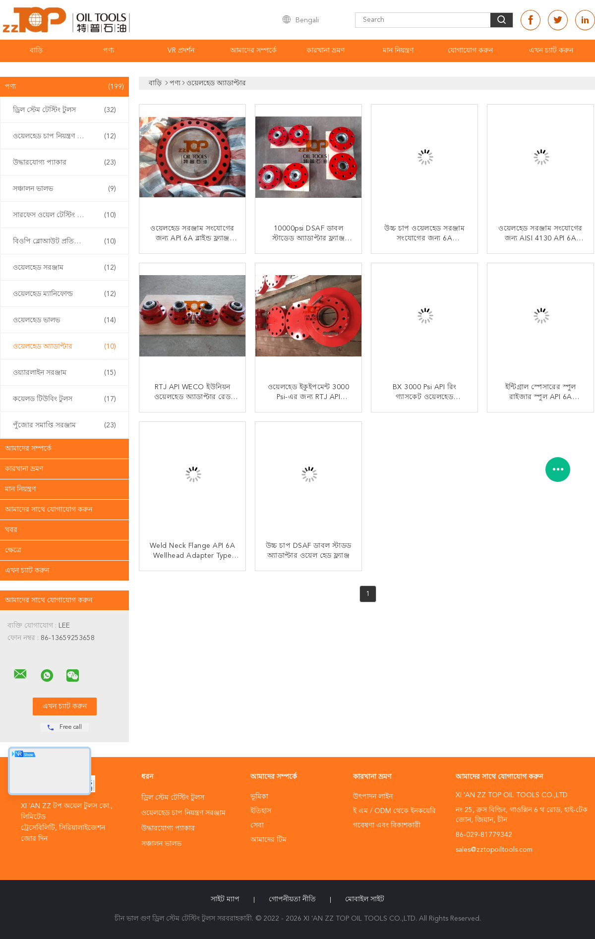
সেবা (257, 825)
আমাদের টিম (268, 839)
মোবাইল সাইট (364, 899)
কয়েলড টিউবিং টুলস (64, 399)
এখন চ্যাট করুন (551, 50)
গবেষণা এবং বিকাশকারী (386, 825)
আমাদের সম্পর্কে (253, 50)
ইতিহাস (260, 811)
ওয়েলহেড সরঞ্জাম (64, 268)
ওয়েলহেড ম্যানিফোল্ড (64, 294)
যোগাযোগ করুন (470, 50)
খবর (11, 530)
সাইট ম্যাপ (225, 899)
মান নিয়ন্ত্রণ (398, 50)
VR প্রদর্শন (181, 50)
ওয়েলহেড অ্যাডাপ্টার (64, 347)
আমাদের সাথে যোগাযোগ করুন (48, 509)
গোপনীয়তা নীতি (292, 899)
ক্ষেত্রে (13, 550)
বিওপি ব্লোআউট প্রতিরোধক (64, 241)
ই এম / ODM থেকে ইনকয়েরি (394, 811)
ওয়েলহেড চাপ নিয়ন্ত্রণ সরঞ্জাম (64, 136)
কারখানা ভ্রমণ (325, 50)
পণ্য (108, 50)
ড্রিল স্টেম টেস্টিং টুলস (64, 110)
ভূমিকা (259, 796)
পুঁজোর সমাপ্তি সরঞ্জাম (64, 425)
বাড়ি (36, 50)
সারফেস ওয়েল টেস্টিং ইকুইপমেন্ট (64, 215)
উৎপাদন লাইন (373, 796)
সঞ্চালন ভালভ (64, 189)
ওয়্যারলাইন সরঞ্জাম (64, 373)
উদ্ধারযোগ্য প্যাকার (64, 163)
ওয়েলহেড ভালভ (64, 320)
